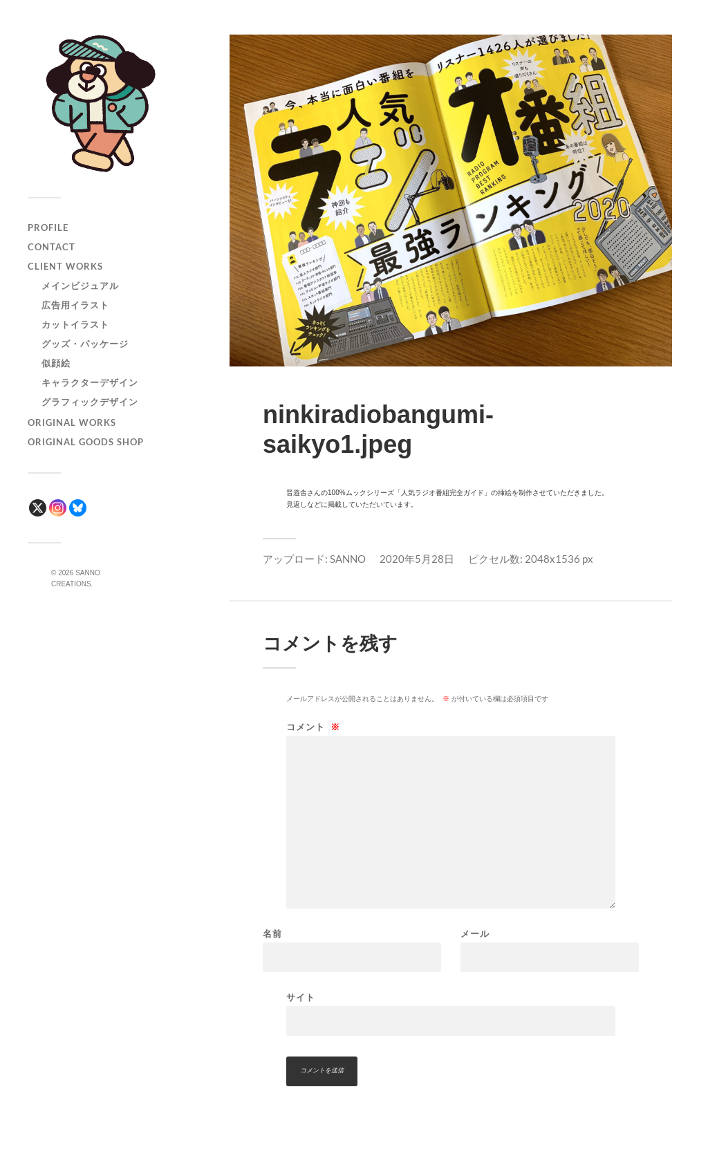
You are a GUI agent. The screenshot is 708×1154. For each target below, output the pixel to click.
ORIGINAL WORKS (72, 422)
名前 (272, 933)
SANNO (348, 558)
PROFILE (48, 227)
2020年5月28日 (417, 558)
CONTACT (51, 246)
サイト (300, 997)
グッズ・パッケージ (85, 343)
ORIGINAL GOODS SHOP (86, 441)
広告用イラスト (75, 304)
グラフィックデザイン (89, 401)
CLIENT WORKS (65, 266)
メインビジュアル (80, 285)
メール (475, 933)
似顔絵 (56, 363)
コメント (313, 727)
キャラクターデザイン (89, 382)
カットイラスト (75, 324)
